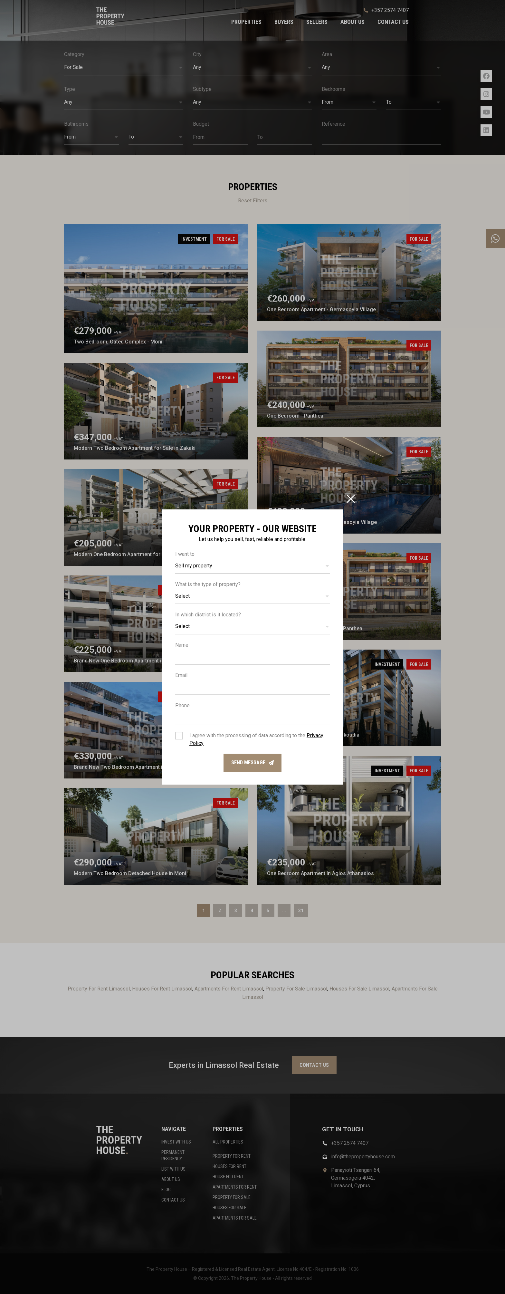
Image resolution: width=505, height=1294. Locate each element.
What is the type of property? (208, 584)
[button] (252, 566)
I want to (185, 554)
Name (181, 645)
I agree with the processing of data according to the (256, 739)
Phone (182, 705)
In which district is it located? (208, 615)
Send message (252, 762)
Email (181, 675)
